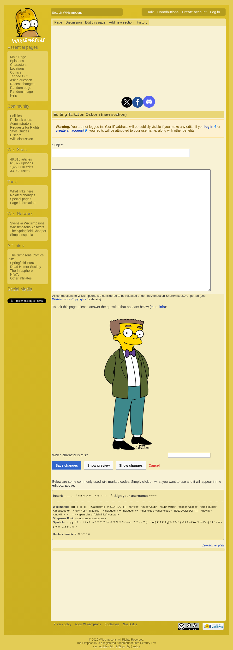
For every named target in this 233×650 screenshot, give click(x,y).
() (147, 522)
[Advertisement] (26, 376)
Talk (156, 12)
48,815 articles (21, 159)
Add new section (121, 22)
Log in (221, 12)
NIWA (14, 274)
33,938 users (20, 171)
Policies (16, 116)
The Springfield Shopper (28, 231)
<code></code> (188, 506)
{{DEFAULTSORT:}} (186, 510)
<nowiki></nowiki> (212, 510)
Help (13, 95)
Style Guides (19, 131)
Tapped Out (18, 76)
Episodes (17, 61)
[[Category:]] (97, 506)
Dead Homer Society (25, 267)
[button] (154, 465)
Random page (20, 88)
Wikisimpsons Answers (27, 227)
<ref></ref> (80, 510)
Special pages (20, 199)
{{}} (73, 506)
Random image (21, 91)
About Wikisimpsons (88, 624)
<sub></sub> (168, 506)
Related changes (22, 195)
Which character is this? (109, 455)
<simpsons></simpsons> (90, 518)
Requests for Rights (25, 127)
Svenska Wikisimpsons (27, 223)
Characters (18, 65)
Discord (15, 135)
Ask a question (21, 80)
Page (58, 22)
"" (144, 522)
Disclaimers (111, 624)
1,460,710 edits (21, 167)
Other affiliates (21, 278)
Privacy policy (62, 624)
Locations (17, 68)
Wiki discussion (21, 139)
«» (140, 522)
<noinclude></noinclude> (156, 510)
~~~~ (153, 496)
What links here (21, 191)
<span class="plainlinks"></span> (84, 514)
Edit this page (95, 22)
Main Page (18, 57)
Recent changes (22, 84)
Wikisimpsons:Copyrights (69, 299)
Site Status (130, 624)
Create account (200, 12)
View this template (218, 545)
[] (81, 506)
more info (158, 307)
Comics (15, 72)
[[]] (85, 506)
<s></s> (134, 506)
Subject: (58, 145)
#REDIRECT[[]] (116, 506)
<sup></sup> (149, 506)
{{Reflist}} (95, 510)
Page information (23, 203)
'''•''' (83, 534)
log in (208, 127)
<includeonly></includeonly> (120, 510)
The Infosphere (21, 270)
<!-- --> (57, 514)
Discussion (74, 22)
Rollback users (21, 120)
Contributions (173, 12)
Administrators (20, 123)
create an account (70, 130)
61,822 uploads (21, 163)
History (142, 22)
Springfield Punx (22, 263)
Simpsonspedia (21, 235)
